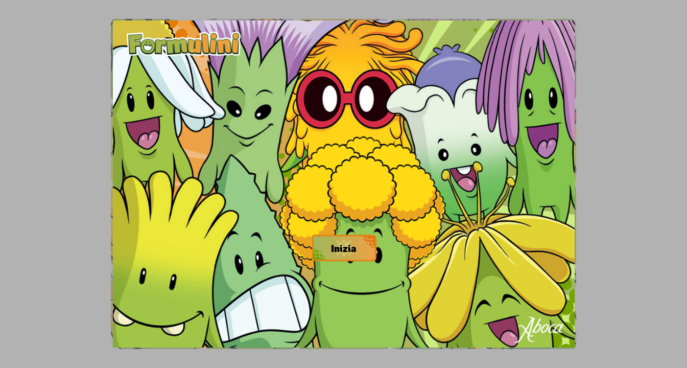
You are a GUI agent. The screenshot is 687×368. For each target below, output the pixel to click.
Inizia (343, 248)
